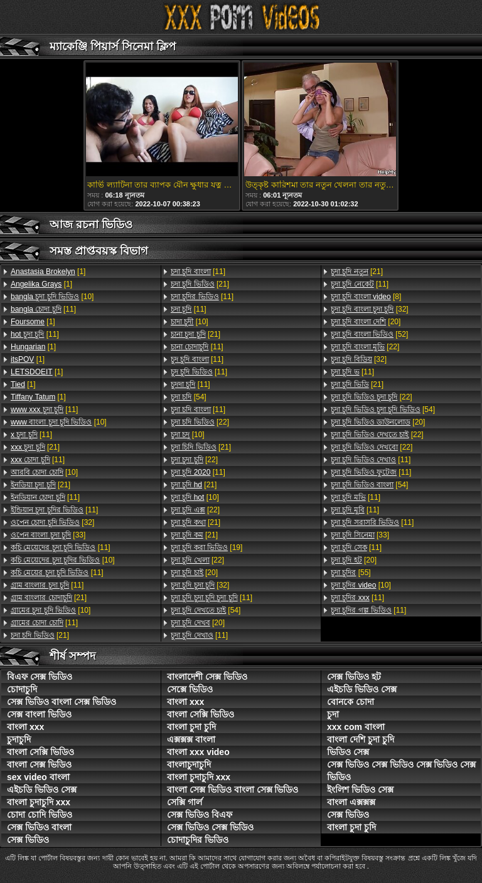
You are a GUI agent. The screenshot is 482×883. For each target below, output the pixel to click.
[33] (48, 535)
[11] (43, 309)
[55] (351, 572)
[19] (206, 547)
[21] (35, 447)
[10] (52, 296)
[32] (52, 522)
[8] (366, 296)
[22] (200, 422)
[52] (369, 334)
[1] (48, 271)
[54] (188, 397)
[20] (194, 572)
